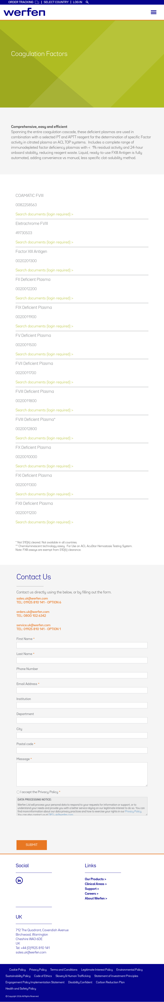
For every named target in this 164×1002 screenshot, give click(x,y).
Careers (90, 893)
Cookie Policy (17, 970)
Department (25, 714)
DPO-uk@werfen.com (61, 815)
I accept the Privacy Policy (39, 792)
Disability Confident (80, 982)
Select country (56, 2)
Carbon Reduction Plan (110, 982)
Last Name (24, 654)
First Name (24, 639)
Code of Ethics (43, 976)
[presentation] (44, 827)
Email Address (26, 684)
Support (91, 888)
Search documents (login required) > (44, 214)
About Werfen (95, 898)
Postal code (24, 744)
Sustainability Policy (18, 976)
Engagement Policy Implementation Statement (35, 982)
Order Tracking (23, 2)
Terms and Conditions (63, 970)
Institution (23, 699)
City (19, 729)
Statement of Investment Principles (116, 976)
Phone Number (27, 669)
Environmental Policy (129, 970)
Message (23, 759)
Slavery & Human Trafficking (73, 976)
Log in (77, 2)
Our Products (94, 879)
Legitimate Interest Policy (97, 970)
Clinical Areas (94, 884)
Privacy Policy (133, 811)
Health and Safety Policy (21, 989)
